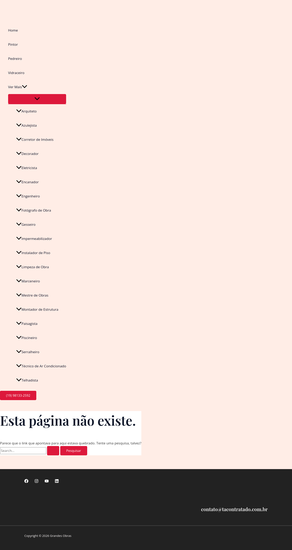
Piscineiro (26, 337)
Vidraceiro (16, 72)
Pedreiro (15, 58)
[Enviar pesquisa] (53, 450)
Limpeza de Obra (32, 267)
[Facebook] (26, 481)
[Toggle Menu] (37, 99)
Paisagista (27, 323)
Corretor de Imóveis (35, 139)
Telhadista (27, 380)
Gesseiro (25, 224)
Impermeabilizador (34, 238)
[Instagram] (36, 481)
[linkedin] (57, 481)
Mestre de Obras (32, 295)
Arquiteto (26, 111)
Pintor (13, 44)
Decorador (27, 153)
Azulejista (26, 125)
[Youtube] (47, 481)
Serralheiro (27, 352)
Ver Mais (17, 87)
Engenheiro (28, 196)
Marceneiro (28, 281)
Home (13, 30)
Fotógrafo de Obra (33, 210)
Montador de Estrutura (37, 309)
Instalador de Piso (33, 252)
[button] (24, 87)
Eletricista (26, 167)
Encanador (27, 182)
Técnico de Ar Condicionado (41, 366)
